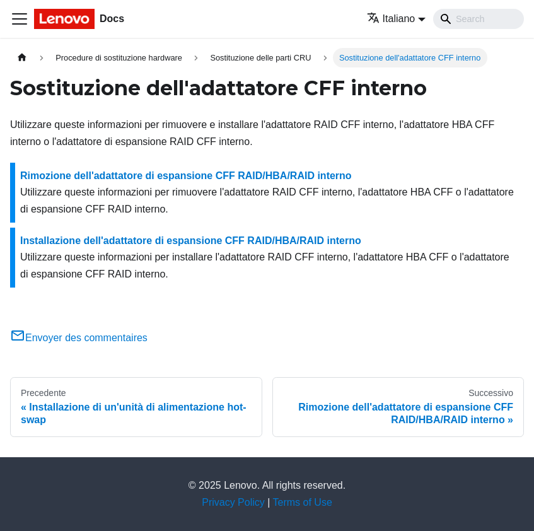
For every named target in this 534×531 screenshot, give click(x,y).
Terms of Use (302, 502)
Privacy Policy (233, 502)
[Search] (478, 19)
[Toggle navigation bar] (19, 18)
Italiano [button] (391, 18)
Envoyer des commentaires (79, 337)
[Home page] (22, 57)
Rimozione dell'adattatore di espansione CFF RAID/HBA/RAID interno (186, 175)
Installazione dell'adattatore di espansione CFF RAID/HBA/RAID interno (190, 240)
